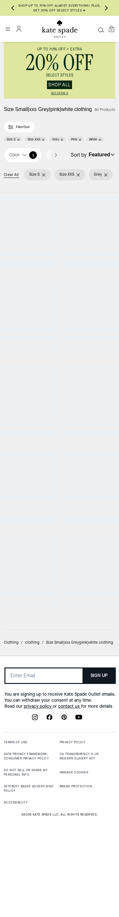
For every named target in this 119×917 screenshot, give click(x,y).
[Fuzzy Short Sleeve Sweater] (89, 383)
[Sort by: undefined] (101, 154)
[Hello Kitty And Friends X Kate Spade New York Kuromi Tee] (30, 688)
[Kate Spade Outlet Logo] (59, 29)
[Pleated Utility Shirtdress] (30, 231)
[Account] (19, 29)
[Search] (101, 30)
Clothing (11, 845)
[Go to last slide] (13, 8)
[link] (59, 70)
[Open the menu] (7, 29)
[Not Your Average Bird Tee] (89, 231)
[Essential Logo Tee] (89, 536)
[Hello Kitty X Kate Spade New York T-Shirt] (89, 688)
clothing (32, 845)
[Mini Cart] (111, 29)
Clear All (11, 174)
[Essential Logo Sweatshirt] (30, 383)
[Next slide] (106, 8)
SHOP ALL (59, 84)
